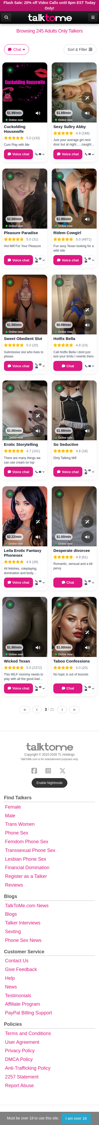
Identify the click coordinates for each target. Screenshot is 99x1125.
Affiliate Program (22, 1004)
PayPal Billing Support (28, 1012)
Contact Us (17, 960)
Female (13, 807)
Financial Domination (27, 867)
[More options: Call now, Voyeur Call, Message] (40, 260)
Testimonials (18, 995)
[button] (10, 70)
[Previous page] (37, 709)
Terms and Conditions (28, 1033)
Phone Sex (16, 833)
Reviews (14, 885)
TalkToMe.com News (27, 905)
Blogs (11, 914)
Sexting (13, 931)
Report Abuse (19, 1085)
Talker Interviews (22, 923)
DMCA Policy (19, 1059)
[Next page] (62, 709)
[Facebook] (35, 770)
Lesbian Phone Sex (25, 859)
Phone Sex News (23, 940)
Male (10, 815)
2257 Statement (22, 1076)
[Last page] (74, 709)
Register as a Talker (26, 876)
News (11, 987)
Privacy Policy (20, 1050)
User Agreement (22, 1042)
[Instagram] (49, 770)
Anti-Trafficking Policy (27, 1068)
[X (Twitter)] (63, 770)
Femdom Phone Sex (26, 841)
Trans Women (20, 824)
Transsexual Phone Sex (30, 850)
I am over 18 (76, 1118)
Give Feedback (21, 969)
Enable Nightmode (49, 783)
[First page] (25, 709)
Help (10, 978)
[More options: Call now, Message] (40, 154)
